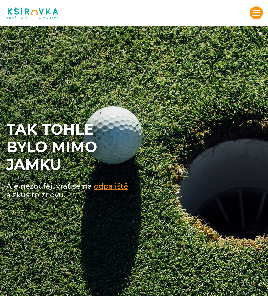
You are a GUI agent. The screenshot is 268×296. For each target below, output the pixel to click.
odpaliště (111, 186)
